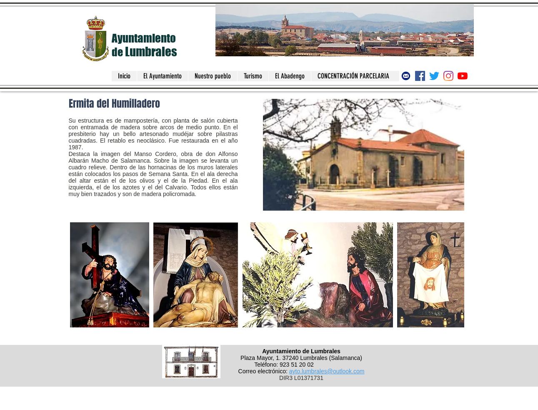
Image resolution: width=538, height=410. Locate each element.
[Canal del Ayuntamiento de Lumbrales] (463, 76)
